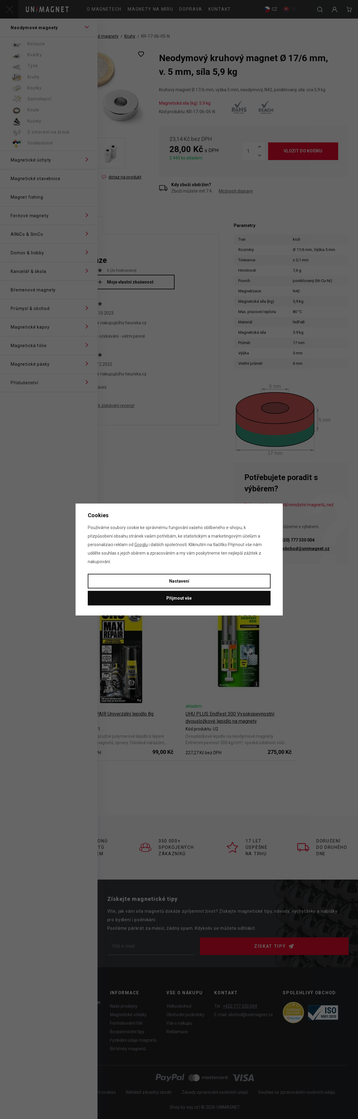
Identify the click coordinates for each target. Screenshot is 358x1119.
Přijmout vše (179, 598)
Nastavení (179, 581)
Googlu (141, 544)
